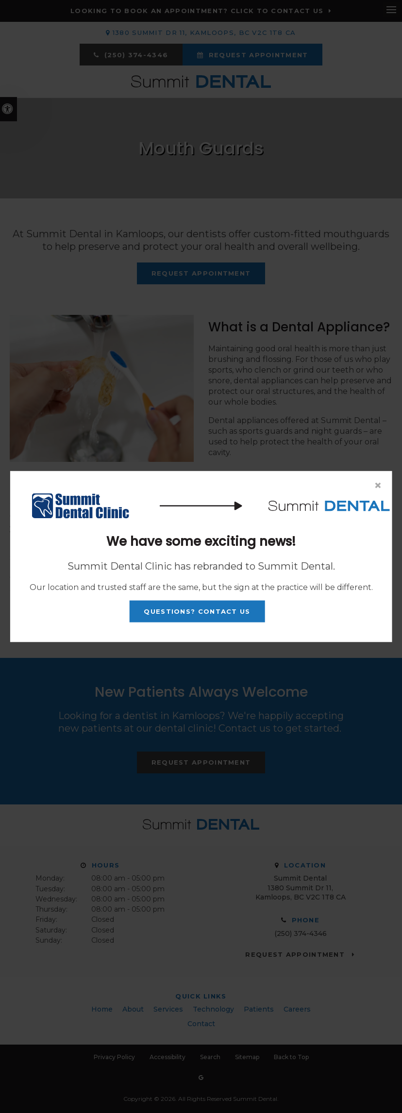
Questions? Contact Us (197, 611)
